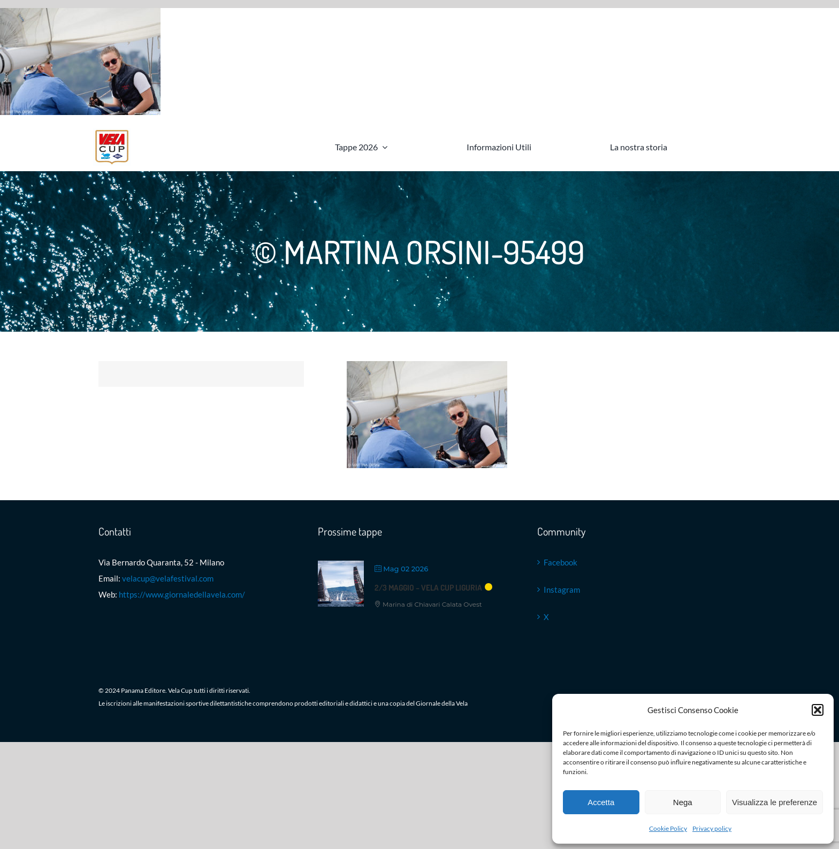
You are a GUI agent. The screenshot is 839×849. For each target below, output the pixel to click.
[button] (817, 710)
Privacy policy (711, 828)
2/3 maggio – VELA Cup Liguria (428, 588)
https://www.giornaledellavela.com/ (182, 594)
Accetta (601, 802)
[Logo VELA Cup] (112, 132)
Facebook (560, 562)
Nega (682, 802)
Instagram (562, 589)
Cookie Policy (668, 828)
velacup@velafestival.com (167, 578)
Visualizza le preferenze (774, 802)
